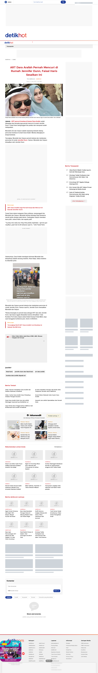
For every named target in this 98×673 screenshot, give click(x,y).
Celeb (14, 59)
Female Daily (84, 654)
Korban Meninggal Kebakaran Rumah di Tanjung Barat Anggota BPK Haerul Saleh (53, 465)
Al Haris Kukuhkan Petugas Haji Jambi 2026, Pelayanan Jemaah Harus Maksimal (48, 390)
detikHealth (42, 647)
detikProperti (32, 660)
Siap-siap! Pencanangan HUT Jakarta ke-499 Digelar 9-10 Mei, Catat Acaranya (10, 535)
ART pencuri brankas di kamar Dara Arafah (26, 121)
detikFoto (41, 656)
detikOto (31, 658)
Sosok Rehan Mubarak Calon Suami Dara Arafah (47, 395)
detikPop (41, 660)
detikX (40, 652)
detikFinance (32, 647)
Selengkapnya (58, 446)
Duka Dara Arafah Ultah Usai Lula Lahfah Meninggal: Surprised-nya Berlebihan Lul (17, 400)
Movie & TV (49, 42)
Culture (56, 42)
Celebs (17, 42)
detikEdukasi (32, 645)
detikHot (7, 59)
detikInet (31, 649)
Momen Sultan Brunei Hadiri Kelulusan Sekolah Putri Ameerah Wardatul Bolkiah (13, 487)
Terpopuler (10, 46)
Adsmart (53, 647)
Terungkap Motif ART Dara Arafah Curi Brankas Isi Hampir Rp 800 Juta (24, 326)
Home (11, 42)
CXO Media (84, 656)
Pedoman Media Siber (71, 645)
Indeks (71, 42)
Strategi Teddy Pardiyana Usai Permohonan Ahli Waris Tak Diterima (40, 534)
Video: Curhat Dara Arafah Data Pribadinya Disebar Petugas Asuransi (18, 395)
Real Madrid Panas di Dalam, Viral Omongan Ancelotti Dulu (26, 534)
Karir (67, 647)
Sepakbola (31, 656)
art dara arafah (40, 371)
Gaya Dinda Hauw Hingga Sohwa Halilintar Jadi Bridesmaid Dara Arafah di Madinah (19, 406)
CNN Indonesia (84, 643)
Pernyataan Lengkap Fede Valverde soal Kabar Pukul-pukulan (53, 487)
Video (61, 42)
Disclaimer (68, 658)
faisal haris (9, 371)
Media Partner (69, 652)
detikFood (41, 645)
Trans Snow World (55, 654)
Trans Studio (54, 656)
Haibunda (83, 647)
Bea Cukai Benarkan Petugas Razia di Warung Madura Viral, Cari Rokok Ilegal (26, 513)
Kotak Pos (68, 649)
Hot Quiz (23, 42)
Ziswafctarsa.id (55, 660)
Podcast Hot (36, 42)
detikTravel (42, 643)
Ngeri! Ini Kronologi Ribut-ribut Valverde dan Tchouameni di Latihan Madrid (32, 466)
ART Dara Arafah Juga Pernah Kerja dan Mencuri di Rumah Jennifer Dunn (24, 208)
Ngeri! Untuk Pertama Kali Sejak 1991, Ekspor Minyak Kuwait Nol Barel (11, 513)
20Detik (41, 654)
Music (42, 42)
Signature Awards (55, 652)
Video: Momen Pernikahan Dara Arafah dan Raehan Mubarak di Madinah (18, 390)
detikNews (31, 643)
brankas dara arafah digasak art (16, 375)
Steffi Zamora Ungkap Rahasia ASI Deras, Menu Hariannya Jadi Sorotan (41, 514)
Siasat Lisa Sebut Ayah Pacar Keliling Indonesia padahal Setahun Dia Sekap (13, 465)
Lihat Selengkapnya (78, 201)
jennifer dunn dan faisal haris (24, 371)
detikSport (31, 654)
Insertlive (83, 649)
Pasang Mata (54, 645)
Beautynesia (84, 652)
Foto (66, 42)
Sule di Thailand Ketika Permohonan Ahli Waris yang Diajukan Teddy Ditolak (79, 194)
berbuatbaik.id (55, 643)
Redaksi (68, 643)
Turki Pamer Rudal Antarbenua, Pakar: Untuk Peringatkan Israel (55, 513)
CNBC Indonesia (85, 645)
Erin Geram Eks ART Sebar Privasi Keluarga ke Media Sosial (80, 188)
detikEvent (53, 649)
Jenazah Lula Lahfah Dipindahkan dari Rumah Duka (48, 400)
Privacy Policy (69, 656)
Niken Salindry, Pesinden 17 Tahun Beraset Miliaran (33, 486)
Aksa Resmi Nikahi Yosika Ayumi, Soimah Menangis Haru (80, 171)
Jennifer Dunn (22, 140)
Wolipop (41, 649)
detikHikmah (42, 658)
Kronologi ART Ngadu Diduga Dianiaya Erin (79, 183)
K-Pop (29, 42)
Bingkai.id (53, 658)
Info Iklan (68, 654)
